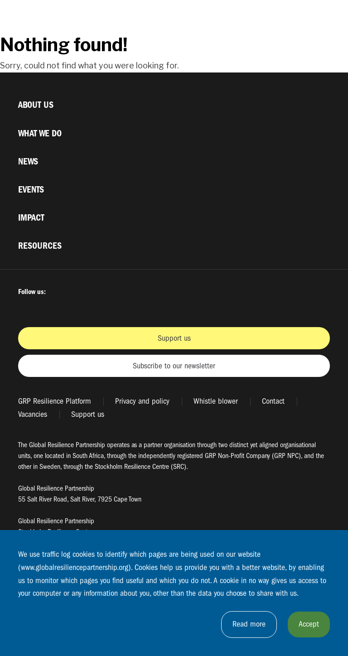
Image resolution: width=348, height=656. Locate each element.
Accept (309, 624)
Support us (174, 338)
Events (31, 189)
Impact (31, 217)
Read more (249, 624)
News (28, 161)
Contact (273, 401)
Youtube (95, 308)
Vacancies (32, 414)
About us (35, 105)
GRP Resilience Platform (54, 401)
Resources (40, 246)
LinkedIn (119, 308)
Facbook (26, 308)
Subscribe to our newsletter (174, 366)
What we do (40, 133)
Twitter (49, 308)
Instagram (72, 308)
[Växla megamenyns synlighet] (323, 17)
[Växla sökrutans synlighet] (301, 17)
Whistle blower (215, 401)
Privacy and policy (142, 401)
